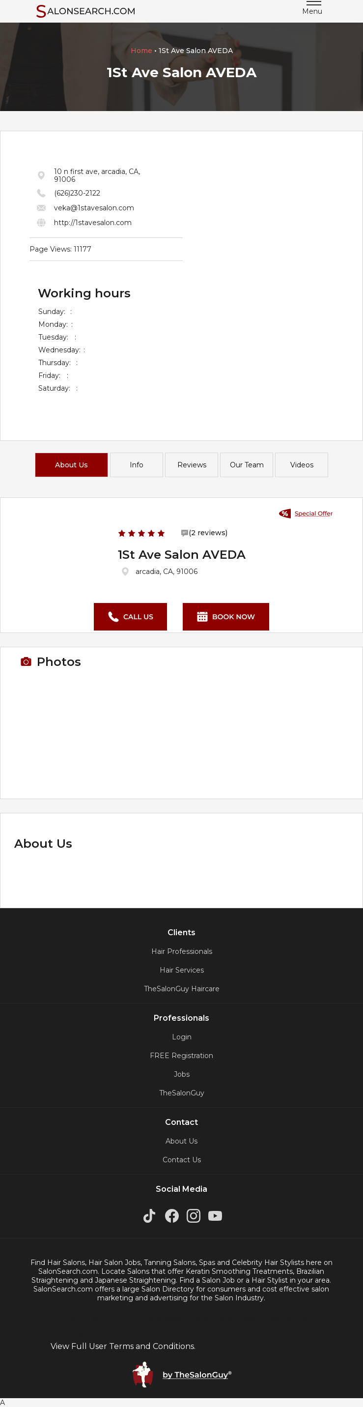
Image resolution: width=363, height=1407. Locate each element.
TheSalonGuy (181, 1093)
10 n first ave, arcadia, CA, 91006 (97, 175)
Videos (301, 464)
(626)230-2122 (77, 193)
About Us (71, 464)
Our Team (247, 464)
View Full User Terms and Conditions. (123, 1346)
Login (182, 1037)
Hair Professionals (181, 951)
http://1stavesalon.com (93, 222)
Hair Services (182, 970)
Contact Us (182, 1159)
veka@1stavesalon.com (94, 207)
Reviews (191, 464)
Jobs (182, 1074)
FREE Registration (181, 1055)
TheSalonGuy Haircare (182, 988)
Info (136, 464)
